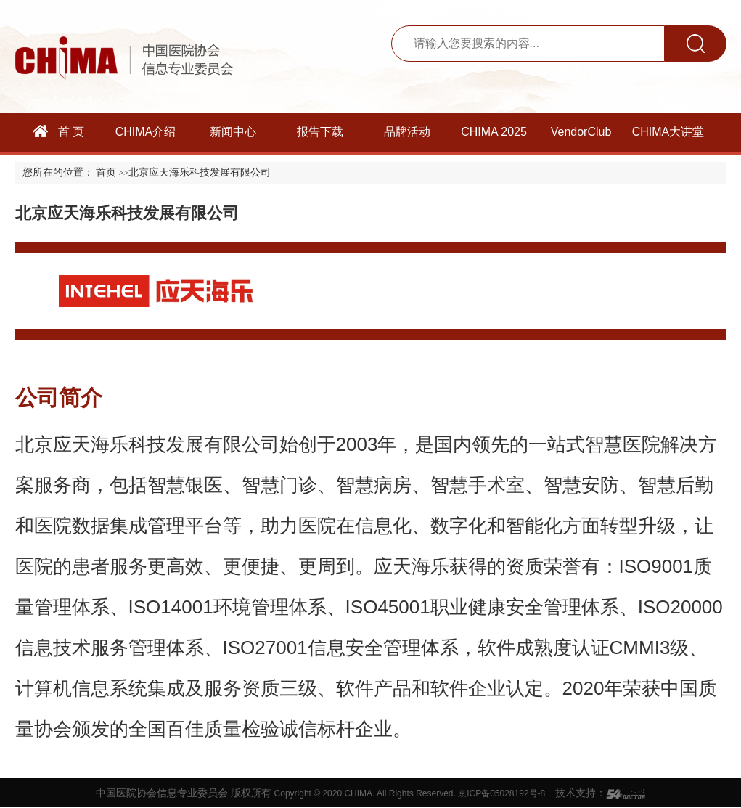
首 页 (59, 131)
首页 (106, 172)
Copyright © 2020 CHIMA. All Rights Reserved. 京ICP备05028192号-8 (410, 793)
